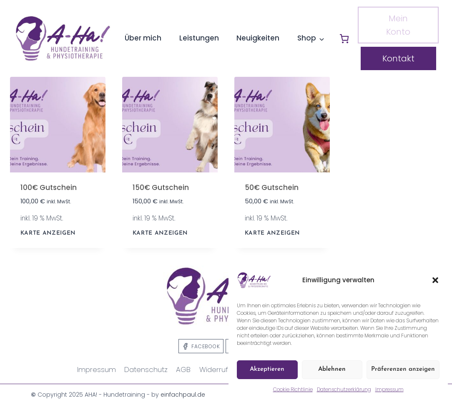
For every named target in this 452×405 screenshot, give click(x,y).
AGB (183, 369)
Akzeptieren (267, 369)
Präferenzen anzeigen (403, 369)
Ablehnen (332, 369)
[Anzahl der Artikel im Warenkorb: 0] (344, 38)
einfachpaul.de (183, 394)
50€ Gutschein (272, 187)
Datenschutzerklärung (344, 389)
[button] (435, 280)
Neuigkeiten (257, 38)
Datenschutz (146, 369)
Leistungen (199, 38)
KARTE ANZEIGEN (48, 233)
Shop (306, 38)
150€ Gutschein (161, 187)
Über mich (143, 38)
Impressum (389, 389)
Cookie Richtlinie (293, 389)
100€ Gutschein (48, 187)
